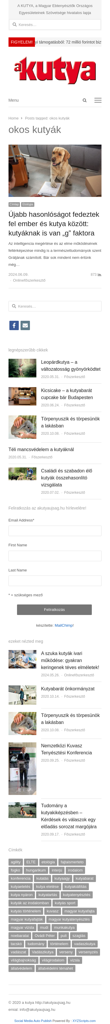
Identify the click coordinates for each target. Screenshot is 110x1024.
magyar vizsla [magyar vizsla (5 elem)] (22, 927)
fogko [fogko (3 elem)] (15, 870)
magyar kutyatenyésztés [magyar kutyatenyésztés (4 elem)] (69, 919)
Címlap (14, 204)
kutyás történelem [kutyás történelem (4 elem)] (26, 911)
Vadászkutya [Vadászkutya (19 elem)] (42, 952)
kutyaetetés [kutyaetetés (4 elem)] (21, 886)
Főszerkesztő (74, 377)
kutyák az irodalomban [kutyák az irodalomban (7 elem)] (30, 903)
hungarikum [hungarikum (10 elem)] (36, 870)
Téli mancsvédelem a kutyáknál (41, 449)
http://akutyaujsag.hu (52, 1002)
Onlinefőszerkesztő (29, 280)
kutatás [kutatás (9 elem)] (42, 878)
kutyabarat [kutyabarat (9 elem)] (85, 878)
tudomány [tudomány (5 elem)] (36, 944)
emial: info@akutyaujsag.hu (32, 1009)
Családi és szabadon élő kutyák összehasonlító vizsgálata (66, 477)
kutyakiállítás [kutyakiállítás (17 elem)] (76, 886)
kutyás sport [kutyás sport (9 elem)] (65, 903)
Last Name (18, 570)
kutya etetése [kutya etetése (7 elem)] (47, 886)
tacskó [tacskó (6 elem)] (16, 944)
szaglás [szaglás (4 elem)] (78, 935)
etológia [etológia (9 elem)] (48, 862)
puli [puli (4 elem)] (64, 935)
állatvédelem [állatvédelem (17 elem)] (21, 968)
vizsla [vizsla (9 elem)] (75, 960)
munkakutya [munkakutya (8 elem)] (64, 927)
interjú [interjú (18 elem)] (57, 870)
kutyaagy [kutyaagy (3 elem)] (62, 878)
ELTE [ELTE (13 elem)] (31, 862)
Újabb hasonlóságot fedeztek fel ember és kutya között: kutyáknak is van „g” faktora (54, 223)
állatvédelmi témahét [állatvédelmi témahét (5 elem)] (55, 968)
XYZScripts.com (84, 1021)
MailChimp (63, 625)
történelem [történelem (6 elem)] (59, 944)
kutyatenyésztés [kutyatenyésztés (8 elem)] (76, 895)
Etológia (27, 204)
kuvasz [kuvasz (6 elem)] (52, 911)
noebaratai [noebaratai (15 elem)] (20, 935)
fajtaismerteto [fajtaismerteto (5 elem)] (72, 862)
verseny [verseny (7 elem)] (66, 952)
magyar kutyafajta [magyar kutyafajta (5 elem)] (80, 911)
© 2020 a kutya (22, 1002)
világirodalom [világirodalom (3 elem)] (53, 960)
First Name (18, 545)
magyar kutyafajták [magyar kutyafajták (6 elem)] (27, 919)
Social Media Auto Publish (33, 1021)
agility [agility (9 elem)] (16, 862)
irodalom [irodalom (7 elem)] (75, 870)
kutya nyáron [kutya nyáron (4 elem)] (22, 895)
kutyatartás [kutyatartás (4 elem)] (47, 895)
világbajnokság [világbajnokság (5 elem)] (23, 960)
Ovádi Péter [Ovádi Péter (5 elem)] (45, 935)
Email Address (21, 520)
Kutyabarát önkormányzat (67, 688)
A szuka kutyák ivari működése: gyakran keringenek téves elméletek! (70, 660)
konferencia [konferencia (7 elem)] (21, 878)
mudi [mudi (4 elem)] (44, 927)
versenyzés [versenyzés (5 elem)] (88, 952)
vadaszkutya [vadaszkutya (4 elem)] (84, 944)
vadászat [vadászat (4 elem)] (18, 952)
